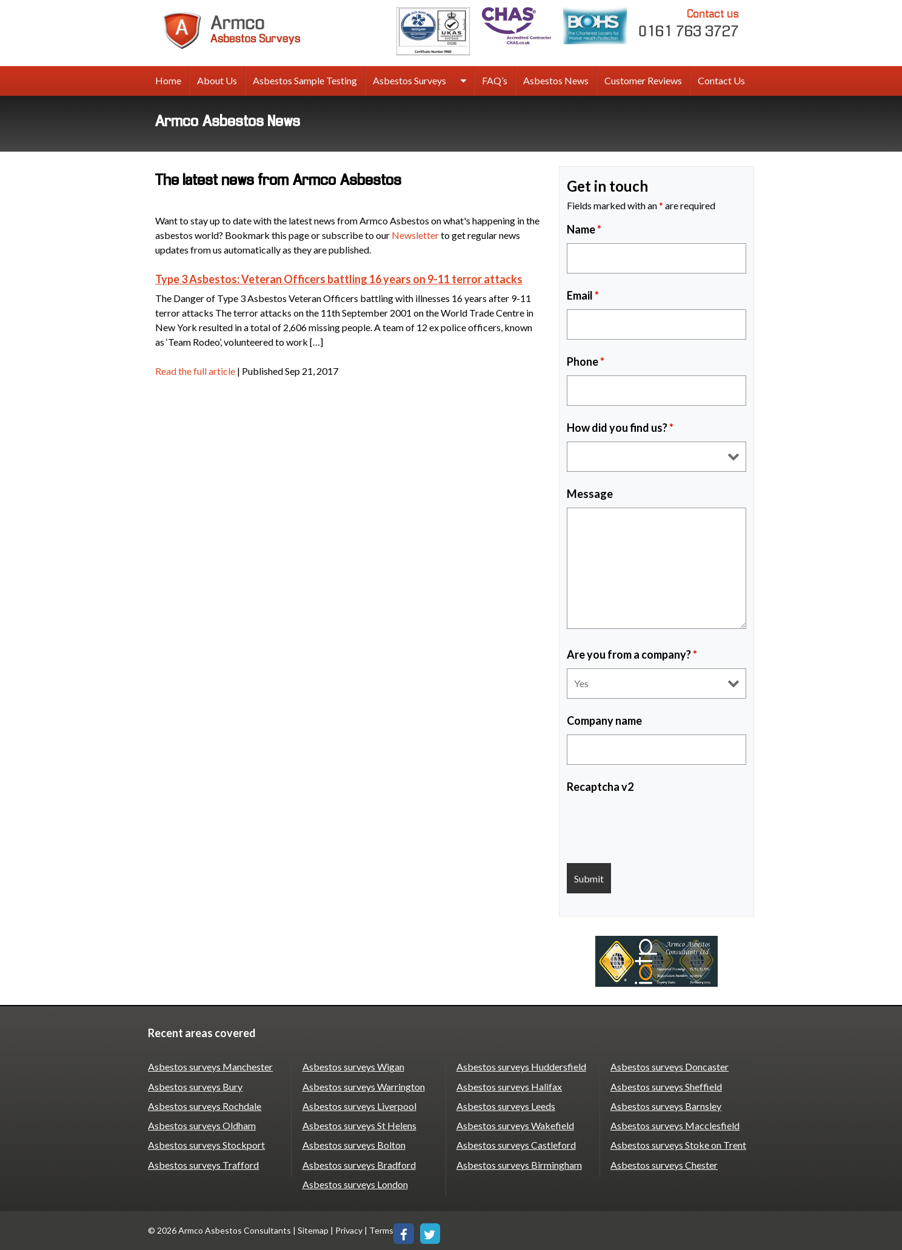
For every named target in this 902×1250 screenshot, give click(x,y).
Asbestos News (556, 80)
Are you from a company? (632, 654)
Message (590, 493)
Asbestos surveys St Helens (359, 1125)
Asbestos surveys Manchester (210, 1066)
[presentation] (659, 824)
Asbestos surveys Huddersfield (521, 1066)
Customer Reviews (643, 80)
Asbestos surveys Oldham (202, 1125)
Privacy (348, 1229)
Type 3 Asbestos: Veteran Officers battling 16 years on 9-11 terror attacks (339, 279)
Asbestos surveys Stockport (206, 1144)
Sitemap (313, 1229)
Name (584, 229)
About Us (217, 80)
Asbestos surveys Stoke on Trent (678, 1144)
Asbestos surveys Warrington (363, 1086)
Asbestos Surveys (409, 80)
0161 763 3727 (689, 22)
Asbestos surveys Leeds (505, 1105)
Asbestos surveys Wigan (353, 1066)
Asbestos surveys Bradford (358, 1163)
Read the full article (195, 371)
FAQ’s (494, 80)
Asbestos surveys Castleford (515, 1144)
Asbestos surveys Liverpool (359, 1105)
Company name (604, 720)
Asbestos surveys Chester (664, 1163)
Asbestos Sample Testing (305, 80)
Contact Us (721, 80)
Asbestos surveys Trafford (203, 1163)
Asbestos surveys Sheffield (666, 1086)
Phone (585, 361)
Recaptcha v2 (600, 786)
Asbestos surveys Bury (195, 1086)
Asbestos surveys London (354, 1183)
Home (168, 80)
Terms (381, 1229)
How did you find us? (620, 427)
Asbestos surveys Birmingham (518, 1163)
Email (583, 295)
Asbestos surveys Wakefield (514, 1125)
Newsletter (415, 235)
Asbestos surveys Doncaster (669, 1066)
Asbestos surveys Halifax (508, 1086)
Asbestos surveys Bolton (353, 1144)
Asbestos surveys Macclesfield (675, 1125)
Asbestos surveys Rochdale (204, 1105)
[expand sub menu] (463, 81)
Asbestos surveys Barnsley (665, 1105)
